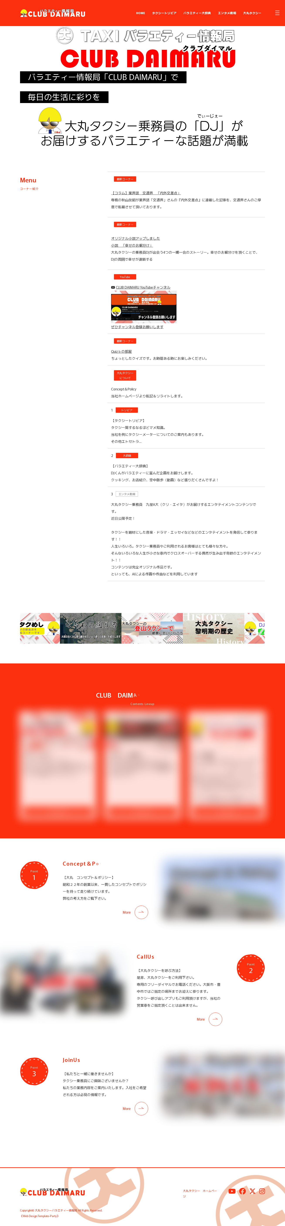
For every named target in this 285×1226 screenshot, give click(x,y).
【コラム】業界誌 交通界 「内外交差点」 (146, 192)
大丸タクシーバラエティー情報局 (56, 1210)
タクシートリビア (164, 13)
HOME (140, 13)
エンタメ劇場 (227, 13)
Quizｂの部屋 (121, 351)
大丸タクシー (252, 13)
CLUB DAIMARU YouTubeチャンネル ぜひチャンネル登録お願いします (143, 307)
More (127, 911)
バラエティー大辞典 (197, 13)
